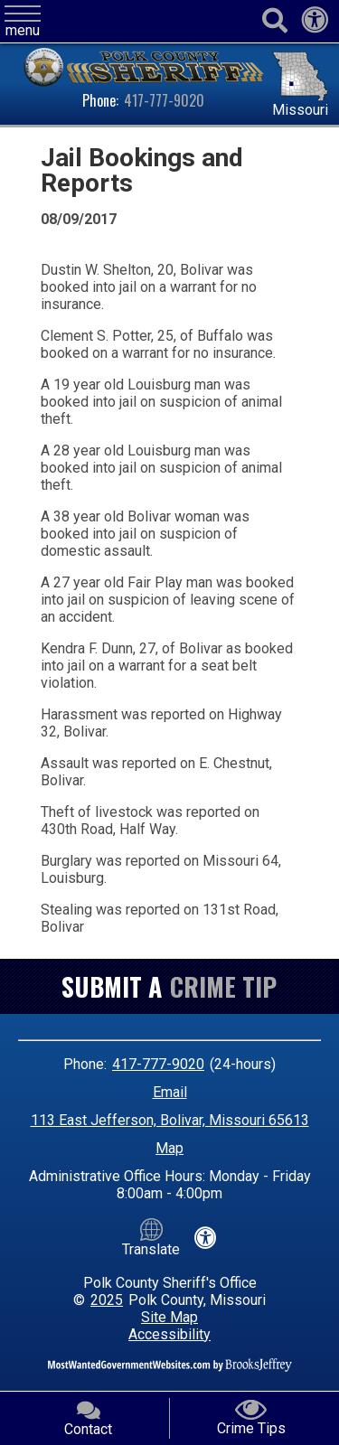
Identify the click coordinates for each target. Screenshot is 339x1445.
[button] (23, 22)
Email (170, 1092)
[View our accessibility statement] (314, 24)
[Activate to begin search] (274, 21)
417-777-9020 (164, 100)
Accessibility (169, 1334)
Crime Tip (223, 986)
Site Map (169, 1317)
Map (169, 1148)
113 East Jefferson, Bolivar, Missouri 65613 (170, 1120)
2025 (106, 1300)
